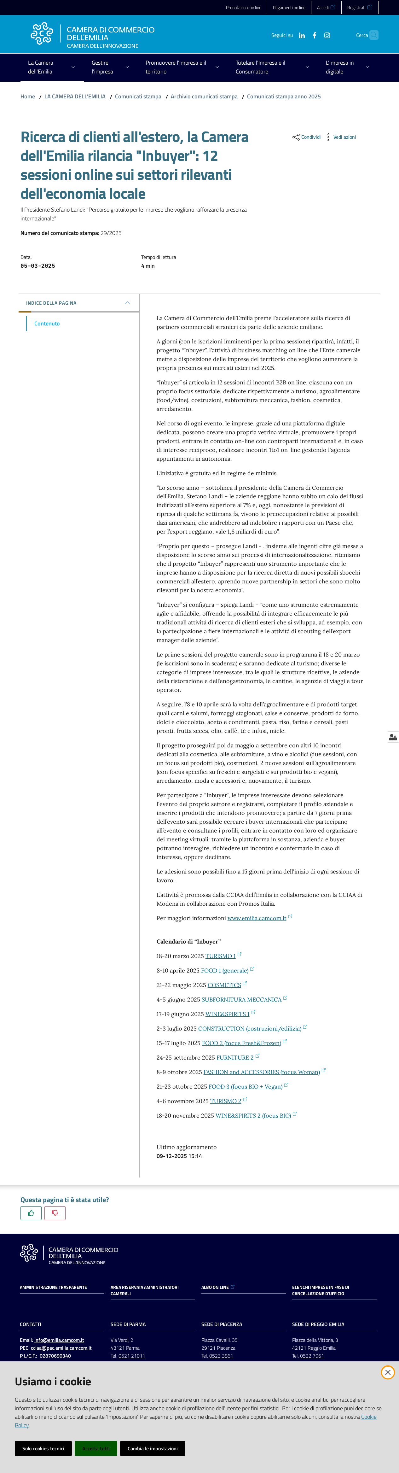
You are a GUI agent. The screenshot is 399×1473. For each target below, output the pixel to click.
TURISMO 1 (223, 956)
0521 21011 (132, 1355)
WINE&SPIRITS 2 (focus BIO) (256, 1115)
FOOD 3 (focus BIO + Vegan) (249, 1086)
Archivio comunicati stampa (204, 96)
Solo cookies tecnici (43, 1448)
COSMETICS (227, 985)
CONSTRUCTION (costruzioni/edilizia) (253, 1028)
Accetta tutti (96, 1448)
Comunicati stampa (138, 96)
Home (27, 96)
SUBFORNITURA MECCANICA (245, 999)
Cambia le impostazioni (153, 1448)
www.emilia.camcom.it (260, 918)
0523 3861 (221, 1355)
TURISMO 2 (229, 1101)
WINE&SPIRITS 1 (230, 1014)
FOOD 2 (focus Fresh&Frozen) (244, 1043)
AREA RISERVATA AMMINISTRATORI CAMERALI (145, 1290)
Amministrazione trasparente (53, 1287)
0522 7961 (312, 1355)
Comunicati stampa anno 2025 (284, 96)
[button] (371, 35)
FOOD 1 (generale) (228, 970)
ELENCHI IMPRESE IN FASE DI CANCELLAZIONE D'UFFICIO (320, 1290)
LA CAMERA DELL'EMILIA (75, 96)
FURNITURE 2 (238, 1057)
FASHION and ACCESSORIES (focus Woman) (265, 1072)
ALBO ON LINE (218, 1287)
